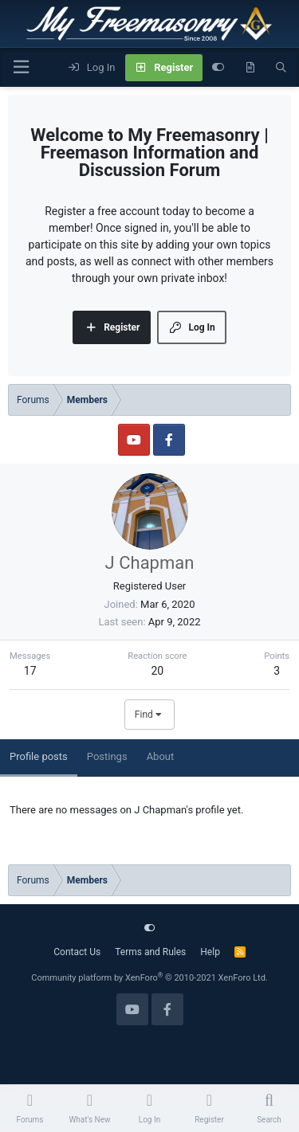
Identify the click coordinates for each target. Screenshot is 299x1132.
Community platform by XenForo (149, 978)
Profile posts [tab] (39, 756)
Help (210, 952)
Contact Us (76, 952)
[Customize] (218, 68)
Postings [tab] (107, 756)
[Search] (281, 68)
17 (30, 670)
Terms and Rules (150, 952)
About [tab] (161, 756)
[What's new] (250, 68)
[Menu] (20, 67)
